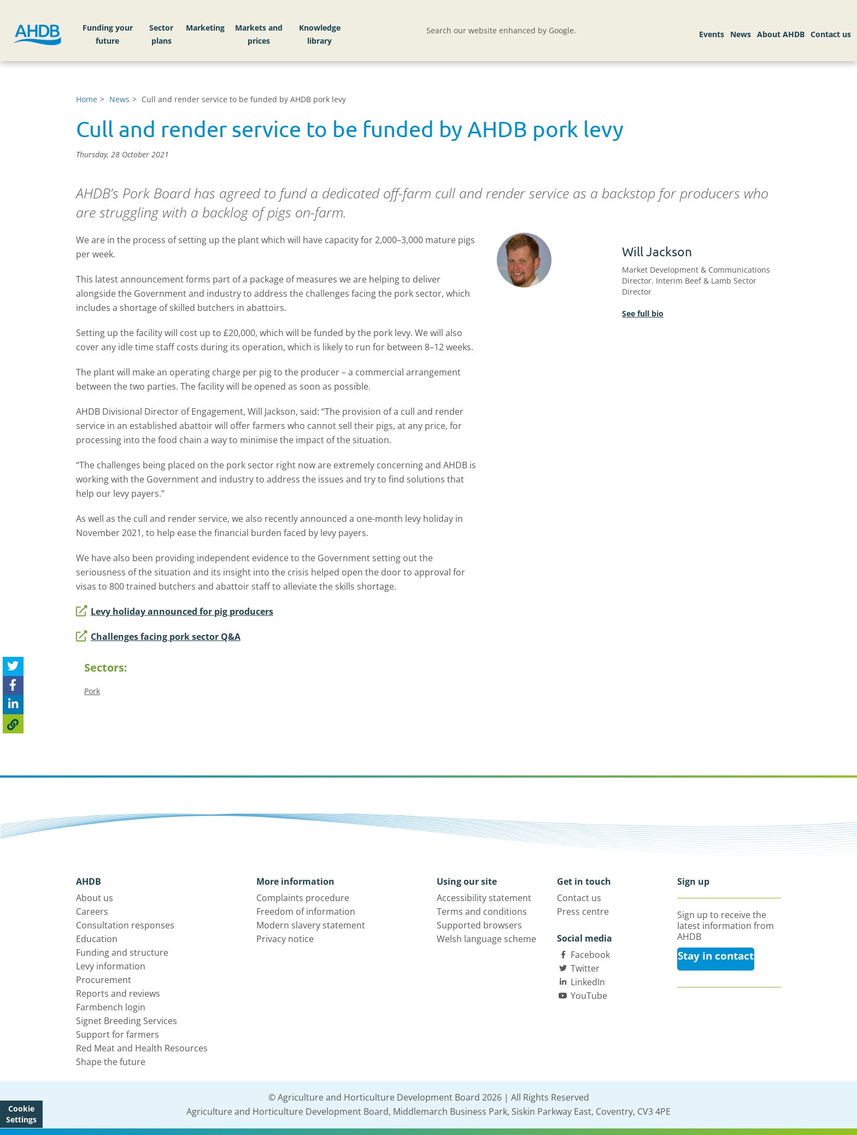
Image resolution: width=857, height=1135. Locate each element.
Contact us (831, 34)
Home (86, 99)
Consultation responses (125, 925)
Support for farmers (117, 1034)
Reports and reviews (118, 993)
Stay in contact (716, 956)
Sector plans (161, 34)
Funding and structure (122, 952)
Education (97, 939)
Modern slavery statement (310, 925)
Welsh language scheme (486, 939)
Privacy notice (285, 939)
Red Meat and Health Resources (142, 1048)
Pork (92, 691)
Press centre (583, 911)
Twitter (585, 968)
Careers (92, 911)
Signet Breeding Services (126, 1021)
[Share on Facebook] (13, 685)
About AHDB (781, 34)
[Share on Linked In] (13, 704)
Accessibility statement (484, 898)
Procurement (103, 980)
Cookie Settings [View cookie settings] (21, 1114)
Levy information (110, 966)
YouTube (589, 996)
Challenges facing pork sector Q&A (158, 637)
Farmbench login (110, 1007)
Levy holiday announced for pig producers (174, 611)
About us (94, 898)
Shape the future (110, 1062)
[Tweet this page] (13, 666)
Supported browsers (479, 925)
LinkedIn (588, 982)
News (740, 34)
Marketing (205, 27)
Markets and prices (259, 34)
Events (711, 34)
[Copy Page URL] (13, 723)
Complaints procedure (302, 898)
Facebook (590, 955)
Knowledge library (320, 34)
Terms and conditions (482, 911)
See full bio (643, 313)
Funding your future (108, 34)
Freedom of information (305, 911)
